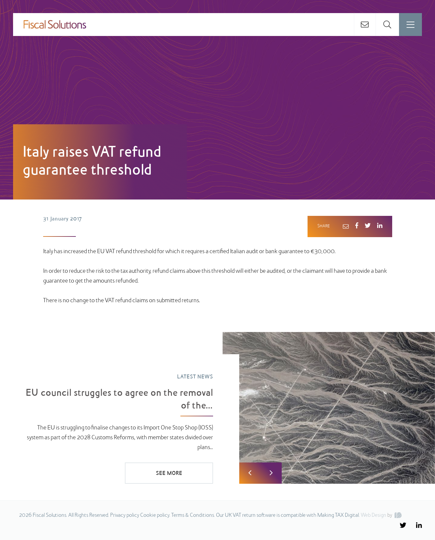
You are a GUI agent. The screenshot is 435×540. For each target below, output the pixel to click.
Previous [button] (249, 473)
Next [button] (271, 473)
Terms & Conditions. (193, 515)
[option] (217, 408)
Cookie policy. (155, 515)
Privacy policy (124, 515)
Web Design (373, 515)
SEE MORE (169, 473)
